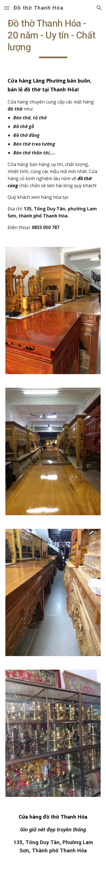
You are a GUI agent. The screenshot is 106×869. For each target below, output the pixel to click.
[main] (53, 38)
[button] (7, 8)
